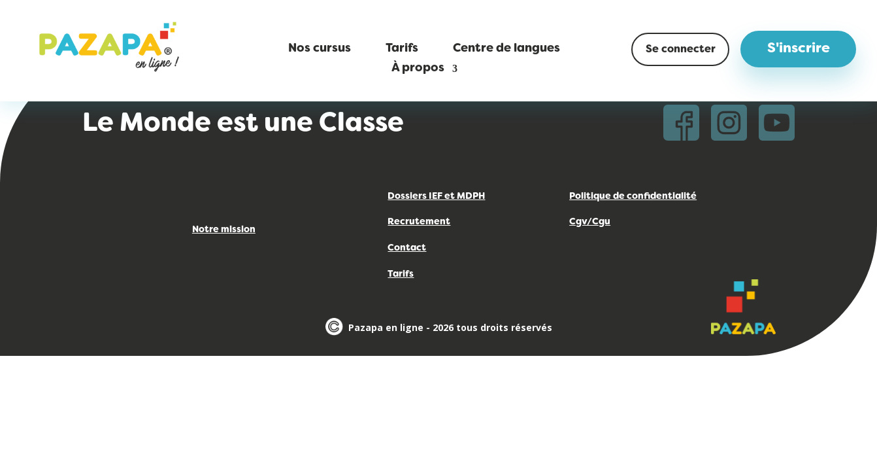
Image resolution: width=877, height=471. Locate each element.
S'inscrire (798, 49)
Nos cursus (319, 49)
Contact (407, 248)
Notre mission (224, 230)
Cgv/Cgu (589, 222)
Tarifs (402, 49)
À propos (417, 69)
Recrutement (419, 222)
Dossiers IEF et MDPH (436, 196)
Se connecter (681, 49)
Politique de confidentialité (633, 196)
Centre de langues (506, 49)
